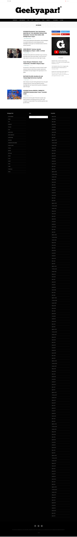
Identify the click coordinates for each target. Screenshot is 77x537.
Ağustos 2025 (54, 140)
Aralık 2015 (54, 444)
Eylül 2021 (53, 263)
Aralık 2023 (54, 192)
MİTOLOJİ (10, 153)
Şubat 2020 (54, 313)
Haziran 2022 (54, 239)
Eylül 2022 (53, 232)
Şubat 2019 (54, 345)
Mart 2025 (53, 153)
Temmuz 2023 (54, 205)
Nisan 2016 (54, 434)
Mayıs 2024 (54, 179)
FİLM (28, 20)
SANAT (9, 161)
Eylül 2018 (53, 358)
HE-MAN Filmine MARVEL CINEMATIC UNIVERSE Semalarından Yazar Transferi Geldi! (35, 92)
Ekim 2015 (53, 450)
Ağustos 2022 (54, 234)
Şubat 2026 (54, 124)
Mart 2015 (53, 468)
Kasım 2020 (54, 289)
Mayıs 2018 (54, 368)
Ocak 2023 (54, 221)
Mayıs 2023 (54, 211)
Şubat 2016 (54, 439)
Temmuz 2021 (54, 268)
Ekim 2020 (53, 292)
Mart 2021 (53, 279)
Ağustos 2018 (54, 360)
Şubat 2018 (54, 376)
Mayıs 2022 (54, 242)
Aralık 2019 (54, 318)
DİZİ (32, 20)
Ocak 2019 (54, 347)
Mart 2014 (53, 500)
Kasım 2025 (54, 132)
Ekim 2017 (53, 387)
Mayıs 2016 (54, 431)
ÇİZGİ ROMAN (10, 116)
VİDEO (9, 171)
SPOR (9, 163)
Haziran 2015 (54, 460)
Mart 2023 (53, 216)
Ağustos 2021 (54, 266)
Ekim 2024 (53, 166)
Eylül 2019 (53, 326)
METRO (9, 150)
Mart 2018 (53, 373)
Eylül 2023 (53, 200)
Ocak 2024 (54, 190)
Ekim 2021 (53, 261)
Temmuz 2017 (54, 394)
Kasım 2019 (54, 321)
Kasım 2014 (54, 479)
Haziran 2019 (54, 334)
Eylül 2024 (53, 169)
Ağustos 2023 (54, 203)
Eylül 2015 (53, 452)
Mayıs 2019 (54, 337)
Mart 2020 (53, 310)
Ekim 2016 (53, 418)
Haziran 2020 (54, 303)
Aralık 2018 (54, 350)
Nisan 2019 (54, 339)
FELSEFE (9, 127)
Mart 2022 (53, 247)
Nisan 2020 (54, 308)
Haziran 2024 (54, 176)
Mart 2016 (53, 437)
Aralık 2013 (54, 508)
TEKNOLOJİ (10, 169)
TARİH (9, 166)
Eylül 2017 (53, 389)
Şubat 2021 (54, 282)
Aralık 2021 (54, 255)
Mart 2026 (53, 121)
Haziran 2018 (54, 366)
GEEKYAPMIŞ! (10, 137)
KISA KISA (10, 140)
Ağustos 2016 (54, 423)
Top (38, 533)
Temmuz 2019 (54, 331)
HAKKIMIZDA (15, 20)
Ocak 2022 (54, 253)
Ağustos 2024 (54, 171)
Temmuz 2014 (54, 489)
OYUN (43, 20)
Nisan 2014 (54, 497)
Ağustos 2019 (54, 329)
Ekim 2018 (53, 355)
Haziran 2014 (54, 492)
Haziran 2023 (54, 208)
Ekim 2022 (53, 229)
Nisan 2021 (54, 276)
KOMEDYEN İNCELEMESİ (12, 142)
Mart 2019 (53, 342)
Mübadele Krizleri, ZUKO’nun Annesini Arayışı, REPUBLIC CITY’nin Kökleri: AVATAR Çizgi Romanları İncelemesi (60, 62)
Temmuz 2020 (54, 300)
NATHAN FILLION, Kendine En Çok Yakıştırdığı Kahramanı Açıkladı (33, 77)
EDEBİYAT (48, 20)
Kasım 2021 (54, 258)
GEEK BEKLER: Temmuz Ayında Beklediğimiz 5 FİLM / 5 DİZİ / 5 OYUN (34, 50)
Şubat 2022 (54, 250)
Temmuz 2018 (54, 363)
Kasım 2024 (54, 163)
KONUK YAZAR (10, 145)
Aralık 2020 (54, 287)
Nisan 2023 (54, 213)
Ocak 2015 (54, 473)
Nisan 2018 (54, 371)
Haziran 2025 (54, 145)
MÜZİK (9, 155)
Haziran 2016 (54, 429)
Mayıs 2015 (54, 463)
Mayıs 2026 (54, 116)
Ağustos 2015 (54, 455)
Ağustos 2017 (54, 392)
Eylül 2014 (53, 484)
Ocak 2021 (54, 284)
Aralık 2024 (54, 161)
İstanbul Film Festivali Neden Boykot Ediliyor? (59, 71)
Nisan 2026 (54, 119)
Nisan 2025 (54, 150)
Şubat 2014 (54, 502)
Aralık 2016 (54, 413)
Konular (9, 148)
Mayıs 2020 (54, 305)
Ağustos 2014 (54, 486)
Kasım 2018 (54, 352)
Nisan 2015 (54, 465)
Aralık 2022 (54, 224)
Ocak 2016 (54, 442)
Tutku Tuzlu (26, 65)
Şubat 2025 (54, 155)
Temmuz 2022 (54, 237)
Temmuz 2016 (54, 426)
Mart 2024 (53, 184)
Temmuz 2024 (54, 174)
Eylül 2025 (53, 137)
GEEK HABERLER (22, 20)
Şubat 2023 (54, 218)
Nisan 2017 (54, 402)
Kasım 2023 (54, 195)
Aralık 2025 (54, 129)
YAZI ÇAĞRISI (55, 20)
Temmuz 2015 (54, 458)
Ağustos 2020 (54, 297)
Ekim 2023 (53, 197)
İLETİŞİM (61, 20)
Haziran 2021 (54, 271)
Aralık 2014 (54, 476)
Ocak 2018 (54, 379)
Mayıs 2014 (54, 494)
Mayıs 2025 (54, 148)
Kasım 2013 (54, 510)
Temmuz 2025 (54, 142)
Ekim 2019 (53, 324)
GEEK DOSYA (37, 20)
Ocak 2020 (54, 316)
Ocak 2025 (54, 158)
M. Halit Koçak (26, 52)
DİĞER (9, 119)
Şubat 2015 (54, 471)
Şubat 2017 (54, 408)
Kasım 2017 (54, 384)
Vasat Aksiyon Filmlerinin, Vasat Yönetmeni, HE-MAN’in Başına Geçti (34, 62)
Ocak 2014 (54, 505)
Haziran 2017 (54, 397)
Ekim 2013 (53, 513)
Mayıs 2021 (54, 274)
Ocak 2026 (54, 127)
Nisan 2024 (54, 182)
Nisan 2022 (54, 245)
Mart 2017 (53, 405)
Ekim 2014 (53, 481)
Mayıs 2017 (54, 400)
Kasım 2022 (54, 226)
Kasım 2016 (54, 416)
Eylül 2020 (53, 295)
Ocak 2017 (54, 410)
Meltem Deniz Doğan (27, 38)
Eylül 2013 (53, 515)
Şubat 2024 (54, 187)
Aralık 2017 (54, 381)
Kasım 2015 (54, 447)
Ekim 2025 (53, 134)
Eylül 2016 (53, 421)
